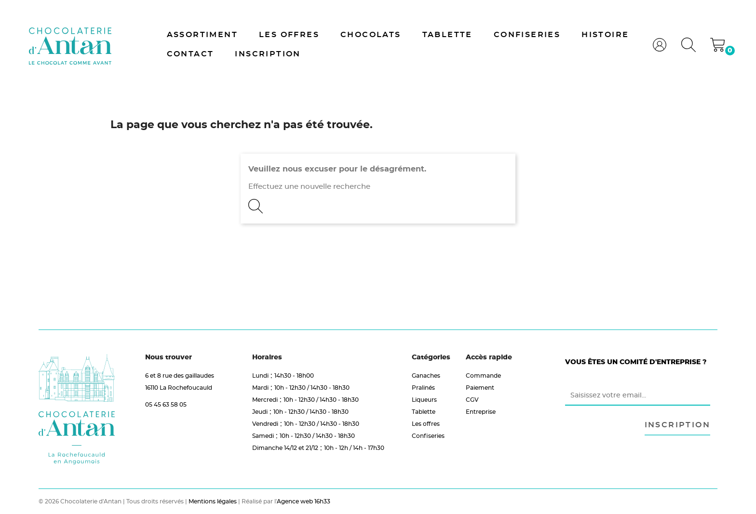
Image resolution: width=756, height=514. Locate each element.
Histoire (605, 35)
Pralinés (423, 387)
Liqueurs (424, 399)
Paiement (480, 387)
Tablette (447, 35)
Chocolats (370, 35)
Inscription (267, 54)
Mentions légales (213, 501)
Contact (190, 54)
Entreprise (481, 411)
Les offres (289, 35)
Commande (483, 375)
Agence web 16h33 (303, 501)
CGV (472, 399)
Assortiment (202, 35)
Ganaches (426, 375)
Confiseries (527, 35)
